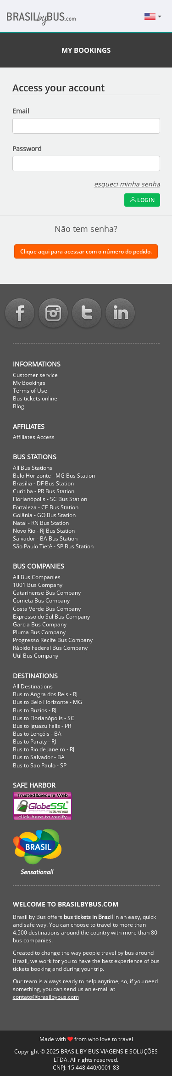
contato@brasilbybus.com (46, 997)
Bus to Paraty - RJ (34, 741)
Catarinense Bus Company (47, 593)
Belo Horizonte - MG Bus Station (54, 475)
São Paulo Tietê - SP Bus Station (53, 546)
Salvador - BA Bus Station (45, 538)
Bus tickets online (35, 398)
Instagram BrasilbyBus (53, 314)
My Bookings (29, 383)
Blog (18, 406)
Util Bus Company (35, 655)
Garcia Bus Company (40, 624)
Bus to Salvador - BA (39, 757)
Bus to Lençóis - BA (37, 734)
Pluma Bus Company (39, 632)
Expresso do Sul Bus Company (51, 616)
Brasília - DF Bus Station (43, 483)
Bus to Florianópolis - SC (43, 718)
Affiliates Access (34, 437)
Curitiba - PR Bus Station (43, 491)
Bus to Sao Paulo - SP (40, 765)
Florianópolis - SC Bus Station (50, 499)
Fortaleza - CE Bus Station (45, 507)
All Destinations (33, 686)
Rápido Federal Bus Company (50, 648)
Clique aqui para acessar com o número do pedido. (86, 251)
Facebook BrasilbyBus (20, 314)
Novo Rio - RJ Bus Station (44, 531)
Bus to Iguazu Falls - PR (42, 726)
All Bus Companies (37, 577)
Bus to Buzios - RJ (34, 710)
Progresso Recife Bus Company (53, 640)
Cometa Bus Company (41, 600)
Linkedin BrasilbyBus (120, 314)
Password (27, 148)
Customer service (35, 375)
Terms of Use (30, 390)
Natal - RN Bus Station (41, 523)
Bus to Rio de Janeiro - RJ (43, 749)
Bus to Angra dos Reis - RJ (45, 694)
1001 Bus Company (37, 585)
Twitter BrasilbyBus (87, 314)
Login (142, 200)
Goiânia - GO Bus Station (44, 515)
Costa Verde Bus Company (47, 609)
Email (20, 111)
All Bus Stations (32, 468)
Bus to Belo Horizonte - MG (47, 702)
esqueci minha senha (127, 184)
